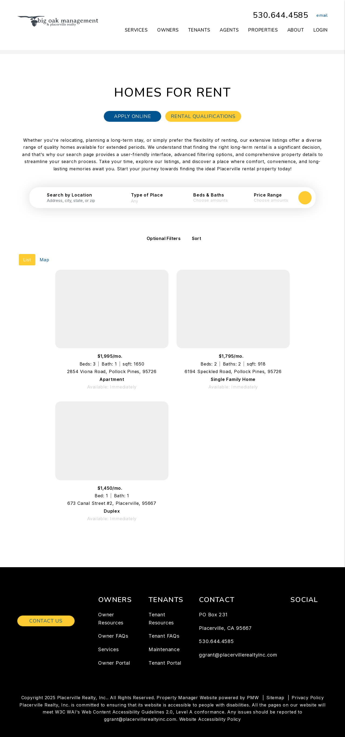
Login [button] (320, 30)
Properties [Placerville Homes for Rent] (263, 30)
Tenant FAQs (164, 628)
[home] (57, 21)
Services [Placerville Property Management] (136, 30)
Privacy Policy (308, 690)
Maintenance (164, 642)
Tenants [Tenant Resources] (199, 30)
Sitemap (275, 690)
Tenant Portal (165, 655)
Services (108, 642)
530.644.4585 (280, 15)
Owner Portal (114, 655)
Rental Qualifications (203, 116)
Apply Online (132, 116)
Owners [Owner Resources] (168, 30)
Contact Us (46, 613)
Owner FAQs (113, 628)
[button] (318, 15)
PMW (253, 690)
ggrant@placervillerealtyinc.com (238, 647)
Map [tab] (44, 252)
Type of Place (147, 195)
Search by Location (69, 195)
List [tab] (27, 252)
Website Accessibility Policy (210, 711)
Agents (229, 30)
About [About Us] (295, 30)
